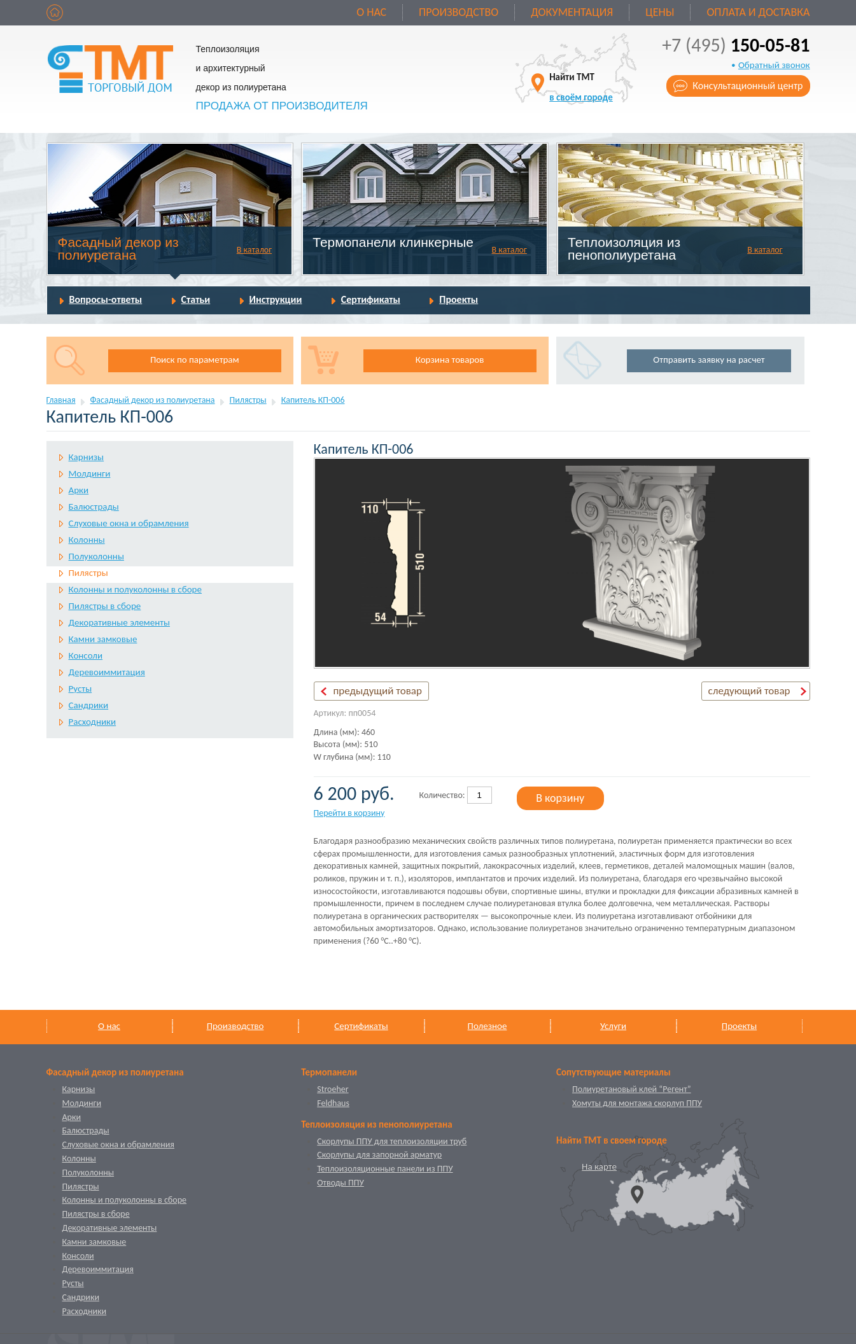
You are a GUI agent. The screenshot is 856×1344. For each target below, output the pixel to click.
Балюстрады (94, 506)
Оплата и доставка (758, 12)
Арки (79, 490)
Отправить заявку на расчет (708, 359)
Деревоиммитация (107, 672)
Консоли (86, 655)
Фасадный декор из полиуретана (117, 248)
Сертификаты (370, 299)
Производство (458, 12)
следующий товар (749, 690)
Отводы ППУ (340, 1182)
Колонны (87, 539)
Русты (80, 688)
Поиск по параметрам (194, 359)
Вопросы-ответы (106, 299)
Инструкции (275, 299)
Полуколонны (96, 556)
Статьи (196, 299)
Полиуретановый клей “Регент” (631, 1089)
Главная (61, 400)
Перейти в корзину (349, 813)
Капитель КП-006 (313, 400)
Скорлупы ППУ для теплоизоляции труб (392, 1141)
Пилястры (248, 400)
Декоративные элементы (119, 622)
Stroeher (332, 1089)
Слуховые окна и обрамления (129, 523)
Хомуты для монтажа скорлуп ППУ (637, 1103)
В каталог (254, 249)
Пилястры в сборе (105, 606)
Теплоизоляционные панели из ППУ (385, 1168)
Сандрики (89, 705)
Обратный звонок (774, 65)
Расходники (92, 721)
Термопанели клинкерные (393, 242)
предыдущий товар (377, 690)
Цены (659, 12)
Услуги (613, 1026)
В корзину (560, 798)
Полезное (487, 1026)
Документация (572, 12)
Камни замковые (103, 639)
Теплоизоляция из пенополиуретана (624, 248)
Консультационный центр (747, 86)
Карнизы (86, 457)
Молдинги (90, 473)
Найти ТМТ (581, 86)
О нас (371, 12)
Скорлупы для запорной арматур (379, 1154)
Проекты (458, 299)
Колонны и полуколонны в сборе (135, 589)
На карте (599, 1166)
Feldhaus (333, 1103)
